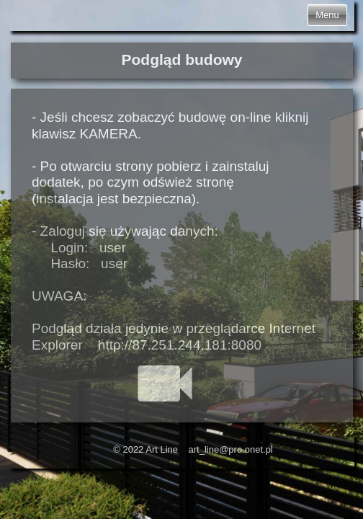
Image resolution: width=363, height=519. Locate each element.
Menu (327, 14)
